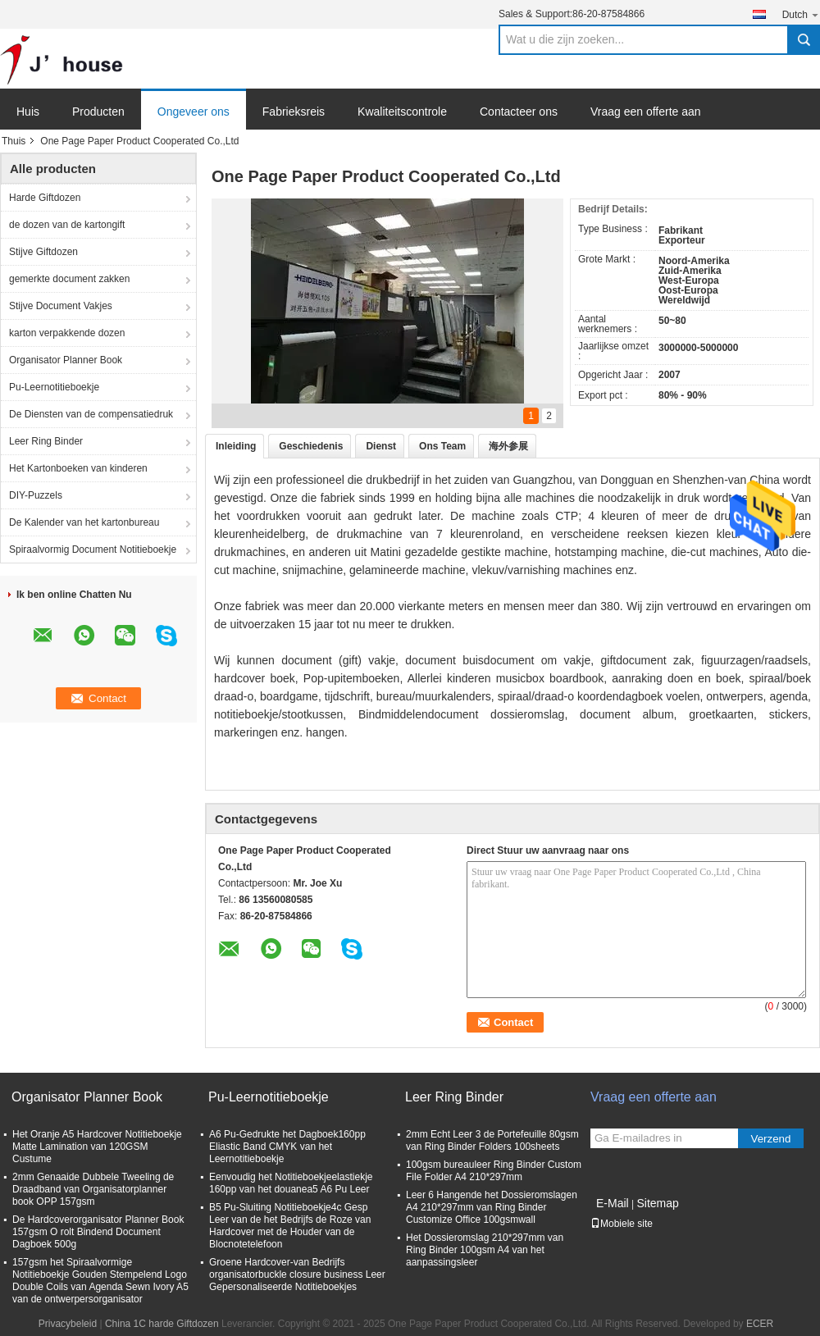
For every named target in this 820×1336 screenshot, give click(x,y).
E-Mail (612, 1203)
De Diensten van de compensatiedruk (91, 414)
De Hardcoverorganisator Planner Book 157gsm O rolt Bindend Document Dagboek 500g (98, 1232)
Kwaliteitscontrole (402, 111)
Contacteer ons (519, 111)
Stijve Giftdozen (43, 252)
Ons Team (442, 446)
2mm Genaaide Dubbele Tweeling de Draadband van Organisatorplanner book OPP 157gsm (93, 1189)
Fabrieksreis (293, 111)
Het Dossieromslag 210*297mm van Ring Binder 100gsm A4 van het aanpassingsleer (484, 1250)
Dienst (381, 446)
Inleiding (236, 446)
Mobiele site (621, 1223)
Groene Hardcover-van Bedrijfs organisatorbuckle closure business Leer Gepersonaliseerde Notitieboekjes (297, 1274)
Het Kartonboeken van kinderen (78, 468)
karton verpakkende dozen (67, 333)
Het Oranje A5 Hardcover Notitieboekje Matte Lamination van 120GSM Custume (97, 1147)
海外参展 (508, 446)
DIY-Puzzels (35, 495)
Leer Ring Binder (46, 441)
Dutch (801, 14)
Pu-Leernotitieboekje (54, 387)
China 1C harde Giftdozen (162, 1323)
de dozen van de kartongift (67, 224)
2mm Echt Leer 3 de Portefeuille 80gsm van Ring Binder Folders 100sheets (492, 1140)
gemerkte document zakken (69, 279)
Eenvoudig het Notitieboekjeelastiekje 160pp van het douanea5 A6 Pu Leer (290, 1183)
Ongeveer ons (193, 111)
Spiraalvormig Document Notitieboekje (92, 549)
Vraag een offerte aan (645, 111)
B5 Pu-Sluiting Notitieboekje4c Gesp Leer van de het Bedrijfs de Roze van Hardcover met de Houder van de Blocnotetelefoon (290, 1225)
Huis (27, 111)
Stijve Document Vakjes (60, 306)
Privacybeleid (68, 1323)
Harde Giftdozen (44, 197)
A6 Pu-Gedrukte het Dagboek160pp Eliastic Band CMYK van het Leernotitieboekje (287, 1147)
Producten (98, 111)
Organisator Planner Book (65, 360)
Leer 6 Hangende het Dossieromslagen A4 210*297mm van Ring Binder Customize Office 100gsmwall (491, 1207)
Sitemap (657, 1203)
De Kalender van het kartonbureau (84, 522)
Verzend (771, 1139)
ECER (759, 1323)
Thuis (13, 141)
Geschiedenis (311, 446)
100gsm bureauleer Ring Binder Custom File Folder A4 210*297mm (493, 1171)
